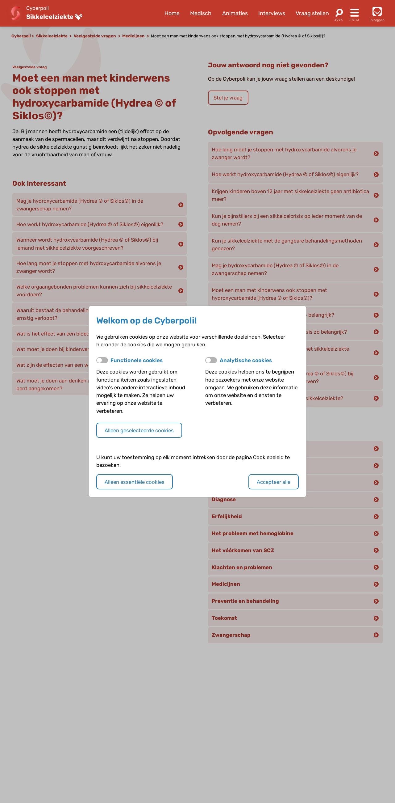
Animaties (235, 13)
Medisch (200, 13)
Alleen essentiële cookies (134, 482)
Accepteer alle (273, 482)
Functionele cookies (136, 360)
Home (172, 13)
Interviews (271, 13)
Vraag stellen (312, 13)
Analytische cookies (246, 360)
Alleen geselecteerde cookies (139, 430)
